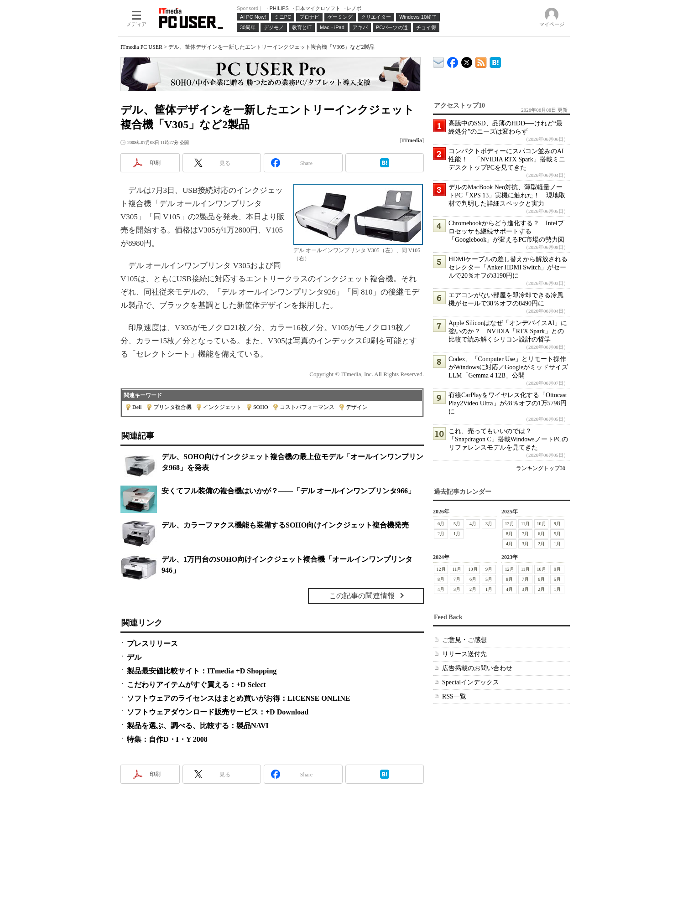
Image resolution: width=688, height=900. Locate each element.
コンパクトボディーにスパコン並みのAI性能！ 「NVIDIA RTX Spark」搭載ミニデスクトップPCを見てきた (506, 159)
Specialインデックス (470, 682)
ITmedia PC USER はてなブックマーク (495, 61)
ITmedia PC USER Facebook (453, 60)
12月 (509, 523)
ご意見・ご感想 (464, 639)
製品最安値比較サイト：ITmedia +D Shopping (201, 671)
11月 (525, 523)
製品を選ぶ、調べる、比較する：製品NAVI (198, 725)
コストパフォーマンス (307, 407)
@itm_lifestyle (467, 60)
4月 (472, 523)
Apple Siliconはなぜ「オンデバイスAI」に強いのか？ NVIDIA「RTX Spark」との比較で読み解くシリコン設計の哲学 (507, 331)
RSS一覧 (454, 696)
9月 (557, 523)
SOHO (260, 407)
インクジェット (222, 407)
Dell (137, 407)
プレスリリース (152, 643)
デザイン (357, 407)
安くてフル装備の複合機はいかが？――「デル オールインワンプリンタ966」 (288, 491)
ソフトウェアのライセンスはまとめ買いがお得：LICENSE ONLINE (238, 698)
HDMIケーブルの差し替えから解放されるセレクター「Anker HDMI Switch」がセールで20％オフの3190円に (508, 267)
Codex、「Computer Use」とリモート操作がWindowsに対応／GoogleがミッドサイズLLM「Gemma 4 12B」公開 (508, 367)
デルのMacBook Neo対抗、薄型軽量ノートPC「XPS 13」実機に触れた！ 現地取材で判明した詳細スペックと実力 (506, 195)
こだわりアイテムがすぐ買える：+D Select (196, 684)
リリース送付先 (464, 654)
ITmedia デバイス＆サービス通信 (438, 61)
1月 (456, 533)
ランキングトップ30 (540, 468)
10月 (541, 523)
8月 (509, 533)
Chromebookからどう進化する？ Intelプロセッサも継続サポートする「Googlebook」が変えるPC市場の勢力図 (506, 231)
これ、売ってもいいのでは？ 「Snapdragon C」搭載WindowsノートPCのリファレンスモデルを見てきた (508, 439)
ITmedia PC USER (141, 47)
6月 (441, 523)
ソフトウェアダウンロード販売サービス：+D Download (217, 712)
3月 (488, 523)
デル (134, 657)
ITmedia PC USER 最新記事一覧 (481, 61)
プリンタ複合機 (172, 407)
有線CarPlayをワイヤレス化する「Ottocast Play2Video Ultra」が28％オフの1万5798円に (507, 403)
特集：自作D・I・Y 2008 (167, 739)
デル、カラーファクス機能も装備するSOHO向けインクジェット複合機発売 (285, 525)
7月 (525, 533)
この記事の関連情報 (362, 596)
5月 (456, 523)
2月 (441, 533)
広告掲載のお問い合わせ (477, 668)
